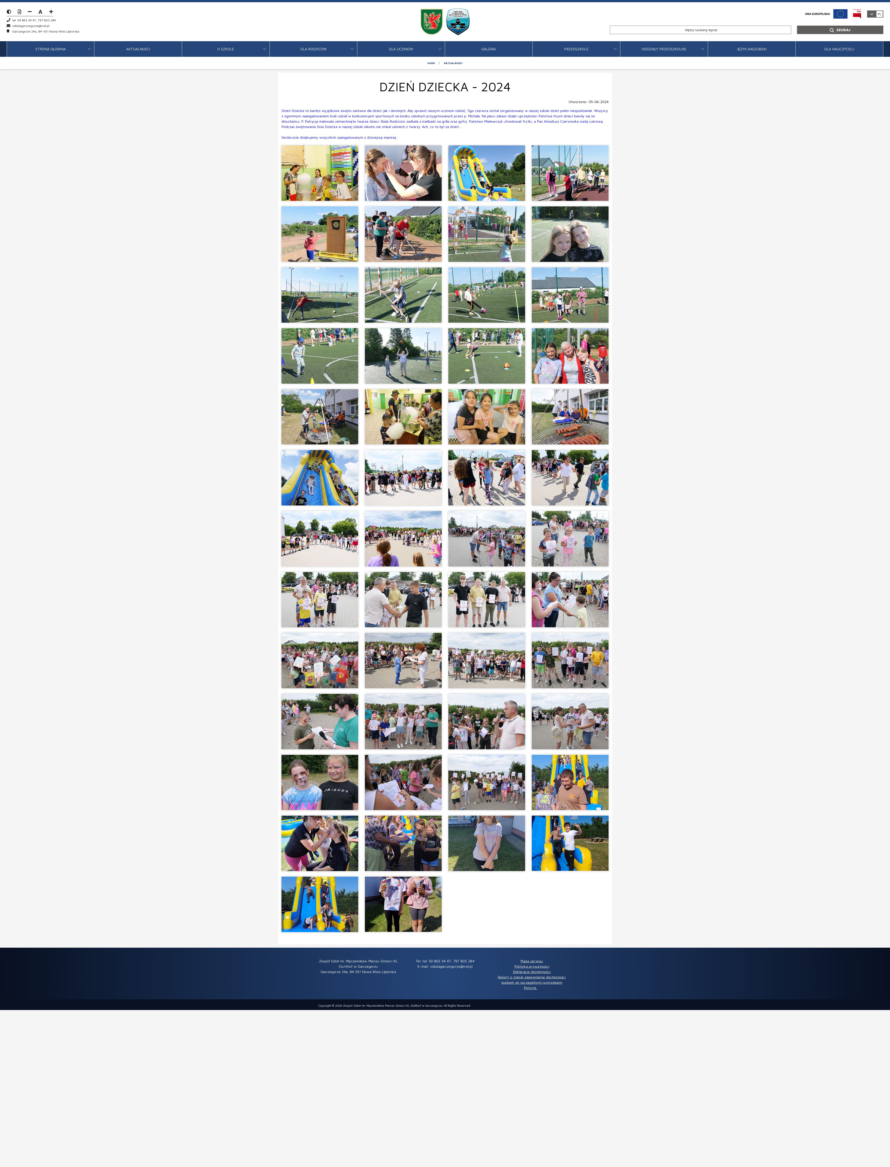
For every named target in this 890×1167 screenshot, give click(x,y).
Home (431, 63)
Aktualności (138, 49)
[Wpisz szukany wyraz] (700, 30)
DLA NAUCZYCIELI (839, 49)
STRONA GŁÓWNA (50, 49)
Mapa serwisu (531, 961)
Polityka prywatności (531, 966)
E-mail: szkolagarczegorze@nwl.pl (445, 966)
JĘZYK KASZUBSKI (752, 49)
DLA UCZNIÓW (401, 49)
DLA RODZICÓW (313, 49)
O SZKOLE (225, 49)
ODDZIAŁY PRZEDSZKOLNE (664, 49)
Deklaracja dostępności (532, 972)
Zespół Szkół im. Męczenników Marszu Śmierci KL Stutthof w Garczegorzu (392, 1005)
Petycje (531, 988)
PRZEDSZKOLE (576, 49)
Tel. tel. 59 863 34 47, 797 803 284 (445, 961)
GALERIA (488, 49)
